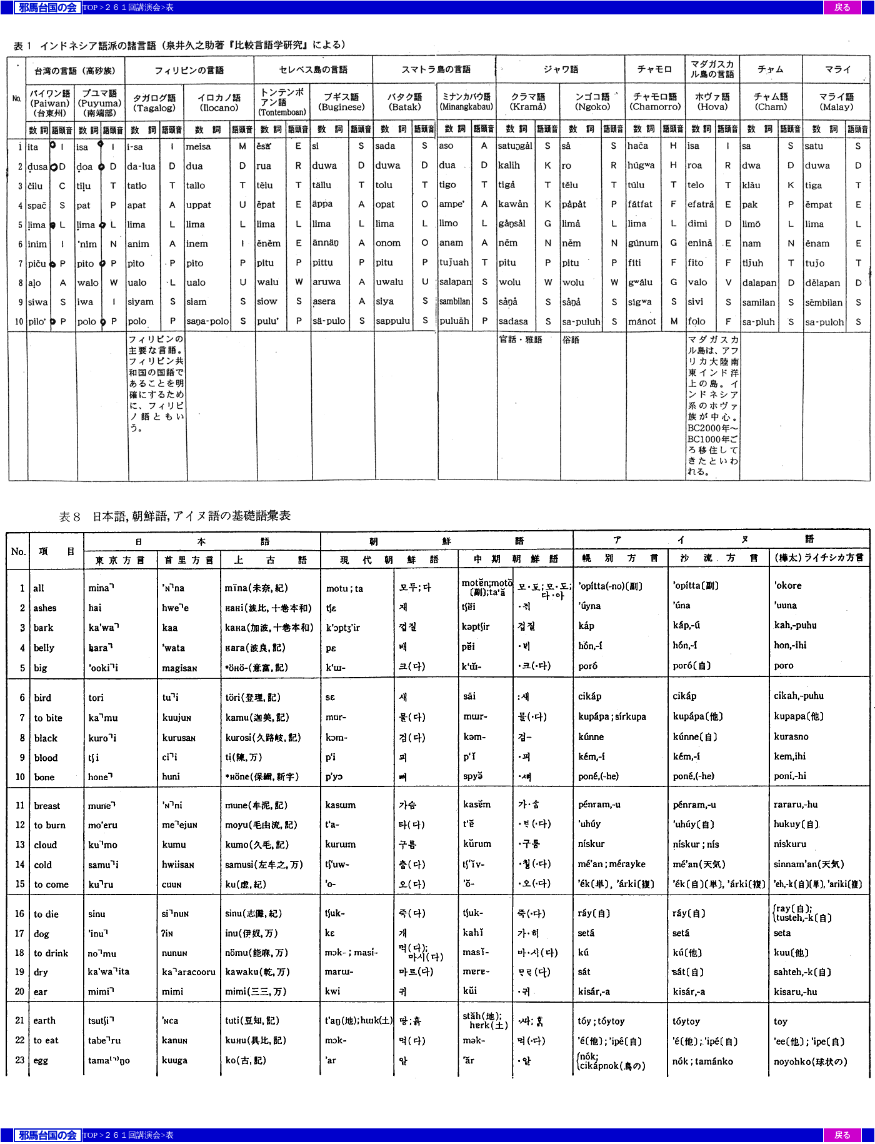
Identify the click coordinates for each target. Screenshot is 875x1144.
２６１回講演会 (132, 7)
